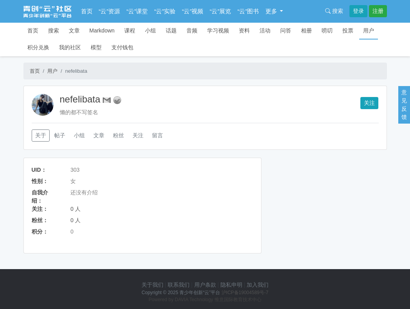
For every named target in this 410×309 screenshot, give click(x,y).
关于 (40, 135)
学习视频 (218, 30)
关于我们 (152, 285)
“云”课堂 (137, 11)
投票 (347, 30)
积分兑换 (38, 47)
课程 (129, 30)
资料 (244, 30)
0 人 (75, 209)
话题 (171, 30)
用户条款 (205, 285)
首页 (87, 11)
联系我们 (179, 285)
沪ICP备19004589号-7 (245, 292)
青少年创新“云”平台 (199, 292)
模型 (96, 47)
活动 (265, 30)
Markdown (102, 30)
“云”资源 (109, 11)
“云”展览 (220, 11)
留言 (157, 135)
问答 (285, 30)
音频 (191, 30)
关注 (369, 103)
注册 (377, 11)
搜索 (334, 11)
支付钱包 (122, 47)
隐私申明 (231, 285)
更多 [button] (272, 11)
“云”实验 (165, 11)
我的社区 (70, 47)
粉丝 (118, 135)
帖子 (59, 135)
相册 (306, 30)
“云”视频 (193, 11)
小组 (150, 30)
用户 (368, 30)
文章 (74, 30)
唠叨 (327, 30)
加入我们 (258, 285)
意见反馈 (404, 104)
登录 (358, 11)
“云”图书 (248, 11)
